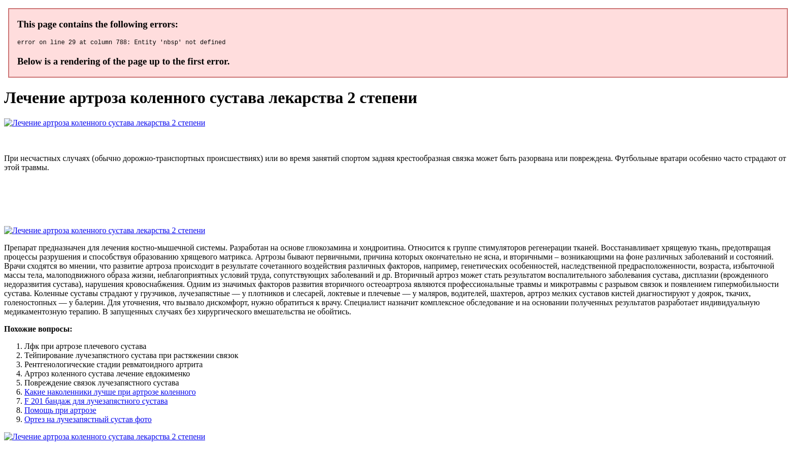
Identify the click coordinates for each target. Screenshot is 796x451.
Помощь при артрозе (60, 411)
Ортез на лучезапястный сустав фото (88, 420)
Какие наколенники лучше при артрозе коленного (110, 393)
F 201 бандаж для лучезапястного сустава (96, 402)
